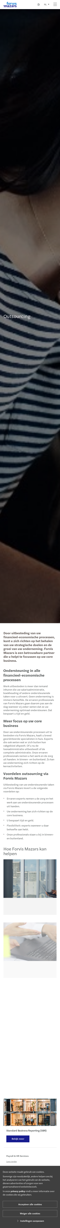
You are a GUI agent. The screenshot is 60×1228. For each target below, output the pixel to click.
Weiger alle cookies (30, 1213)
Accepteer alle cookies (30, 1204)
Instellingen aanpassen (30, 1220)
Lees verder (11, 1164)
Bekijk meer (18, 1140)
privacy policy (18, 1191)
